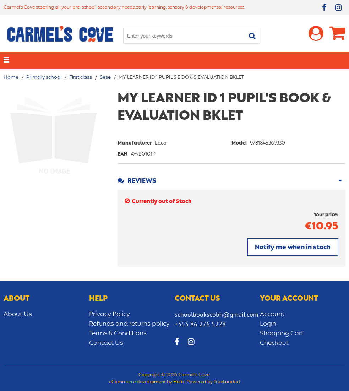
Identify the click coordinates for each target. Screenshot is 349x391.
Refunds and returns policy (129, 324)
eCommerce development (137, 382)
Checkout (274, 343)
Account (272, 314)
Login (268, 324)
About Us (18, 314)
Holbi (179, 382)
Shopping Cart (282, 333)
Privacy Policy (109, 314)
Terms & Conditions (118, 333)
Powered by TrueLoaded (213, 382)
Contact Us (106, 343)
